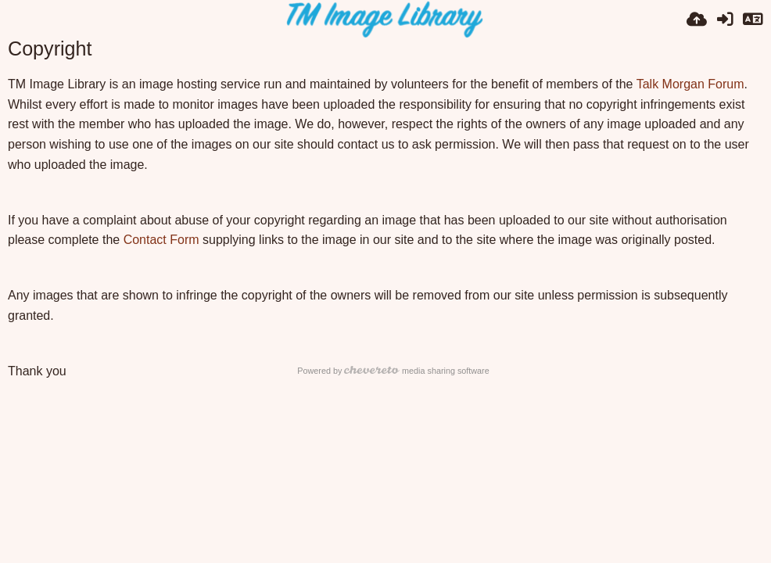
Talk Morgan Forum (690, 84)
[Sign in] (725, 19)
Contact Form (161, 239)
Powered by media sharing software (393, 370)
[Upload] (697, 19)
